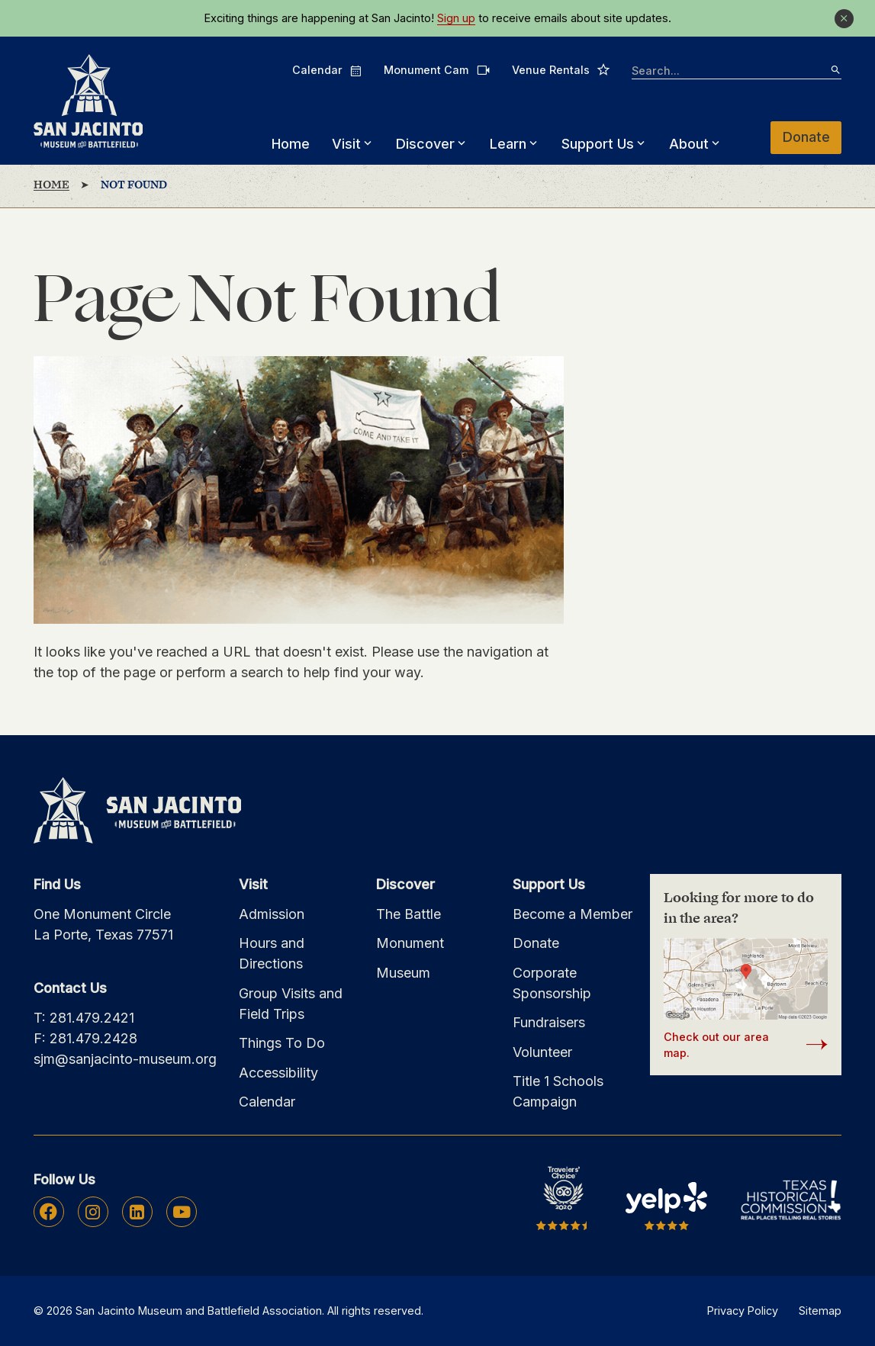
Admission (271, 914)
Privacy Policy (742, 1310)
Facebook (48, 1211)
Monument (410, 943)
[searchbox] (736, 71)
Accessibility (278, 1073)
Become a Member (572, 914)
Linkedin (137, 1211)
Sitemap (820, 1310)
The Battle (408, 914)
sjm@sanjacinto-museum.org (125, 1059)
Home (291, 144)
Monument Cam (437, 69)
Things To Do (282, 1043)
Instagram (93, 1211)
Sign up (456, 18)
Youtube (181, 1211)
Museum (403, 973)
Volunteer (542, 1052)
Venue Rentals (561, 69)
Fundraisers (549, 1022)
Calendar (327, 70)
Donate (806, 137)
